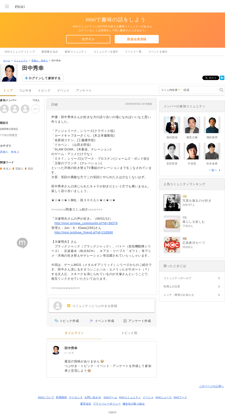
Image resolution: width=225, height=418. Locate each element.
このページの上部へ (211, 386)
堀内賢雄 (171, 137)
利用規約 (61, 397)
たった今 (69, 353)
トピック (44, 90)
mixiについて (46, 397)
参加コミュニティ (76, 51)
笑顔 (30, 168)
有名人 (7, 168)
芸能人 (19, 168)
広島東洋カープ (194, 243)
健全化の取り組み (134, 403)
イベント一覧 (133, 51)
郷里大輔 (191, 137)
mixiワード (180, 397)
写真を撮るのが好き (197, 200)
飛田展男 (212, 137)
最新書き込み (49, 51)
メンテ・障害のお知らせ (179, 294)
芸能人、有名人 (39, 60)
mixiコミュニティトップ (20, 51)
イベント (63, 90)
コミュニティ (21, 60)
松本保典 (212, 163)
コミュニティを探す (106, 51)
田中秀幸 (71, 348)
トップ (8, 90)
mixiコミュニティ (130, 397)
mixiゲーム (110, 397)
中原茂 (192, 163)
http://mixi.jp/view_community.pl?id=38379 (86, 223)
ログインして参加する (45, 78)
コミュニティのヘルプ (177, 278)
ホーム (6, 60)
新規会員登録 (136, 39)
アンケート (84, 90)
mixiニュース (163, 397)
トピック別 (129, 333)
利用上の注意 (172, 286)
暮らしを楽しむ (194, 221)
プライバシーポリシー (107, 403)
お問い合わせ (93, 397)
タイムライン (74, 333)
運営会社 (85, 403)
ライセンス (76, 397)
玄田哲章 (171, 163)
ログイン (88, 39)
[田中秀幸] (55, 350)
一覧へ (213, 170)
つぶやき (25, 90)
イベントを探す (158, 51)
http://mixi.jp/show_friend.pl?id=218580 (84, 232)
